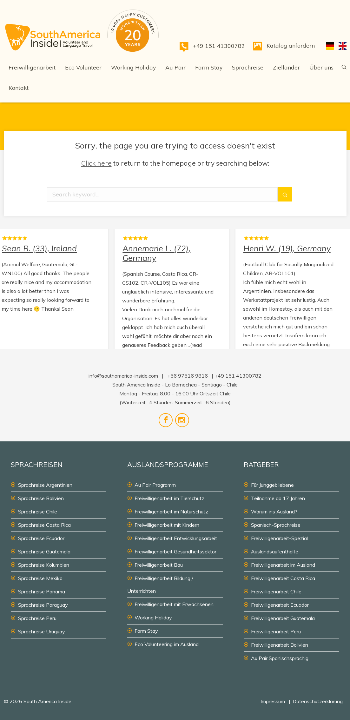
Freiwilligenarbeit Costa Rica (283, 578)
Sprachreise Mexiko (40, 578)
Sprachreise (247, 67)
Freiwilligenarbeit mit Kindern (167, 525)
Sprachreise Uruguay (41, 631)
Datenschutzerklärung (318, 701)
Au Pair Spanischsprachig (279, 658)
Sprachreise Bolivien (41, 498)
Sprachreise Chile (37, 511)
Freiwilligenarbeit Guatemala (283, 618)
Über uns (321, 67)
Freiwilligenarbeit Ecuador (280, 605)
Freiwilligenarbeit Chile (276, 591)
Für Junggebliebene (272, 485)
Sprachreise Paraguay (43, 605)
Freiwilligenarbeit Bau (159, 565)
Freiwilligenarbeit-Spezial (279, 538)
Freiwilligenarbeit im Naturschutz (171, 511)
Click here (96, 163)
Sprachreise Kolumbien (43, 565)
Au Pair (175, 67)
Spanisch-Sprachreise (275, 525)
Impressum (273, 701)
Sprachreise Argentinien (45, 485)
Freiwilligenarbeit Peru (276, 631)
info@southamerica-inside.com (123, 376)
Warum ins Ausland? (274, 511)
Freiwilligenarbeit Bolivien (279, 645)
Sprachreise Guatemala (44, 551)
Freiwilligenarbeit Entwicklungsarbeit (176, 538)
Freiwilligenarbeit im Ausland (283, 565)
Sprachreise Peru (37, 618)
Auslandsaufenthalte (274, 551)
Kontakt (19, 87)
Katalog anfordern (291, 45)
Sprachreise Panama (41, 591)
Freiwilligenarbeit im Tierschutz (169, 498)
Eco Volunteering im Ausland (167, 644)
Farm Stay (208, 67)
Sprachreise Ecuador (41, 538)
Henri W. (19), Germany (292, 296)
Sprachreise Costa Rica (44, 525)
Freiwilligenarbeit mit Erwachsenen (174, 604)
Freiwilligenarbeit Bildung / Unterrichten (160, 584)
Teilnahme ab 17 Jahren (278, 498)
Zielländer (286, 67)
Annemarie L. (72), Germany (172, 296)
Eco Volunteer (83, 67)
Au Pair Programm (155, 485)
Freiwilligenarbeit (32, 67)
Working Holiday (133, 67)
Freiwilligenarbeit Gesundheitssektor (175, 551)
